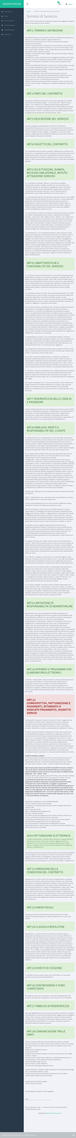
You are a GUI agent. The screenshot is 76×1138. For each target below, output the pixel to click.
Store (4, 16)
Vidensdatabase (8, 25)
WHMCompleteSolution (54, 1113)
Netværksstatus (8, 30)
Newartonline (12, 3)
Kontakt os (6, 34)
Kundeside (6, 12)
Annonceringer (7, 21)
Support (29, 11)
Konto (71, 4)
